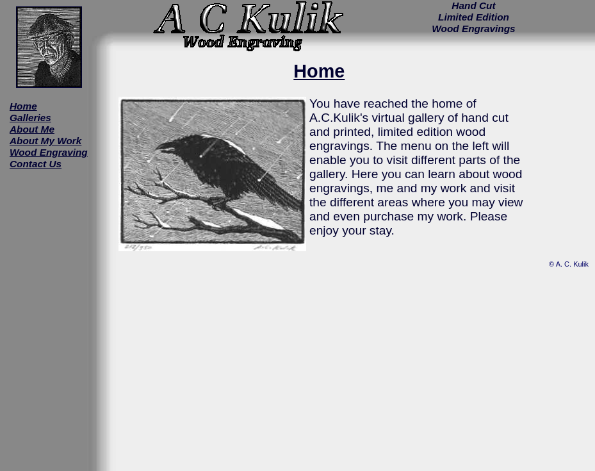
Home (23, 106)
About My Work (45, 140)
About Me (32, 129)
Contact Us (35, 163)
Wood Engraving (49, 152)
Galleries (30, 117)
